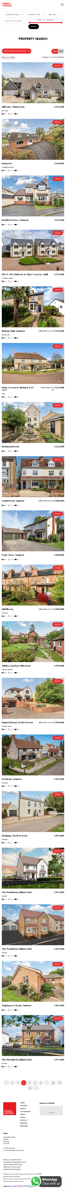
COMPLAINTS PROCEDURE (12, 1169)
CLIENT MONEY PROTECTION (12, 1165)
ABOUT (22, 1114)
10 (53, 1083)
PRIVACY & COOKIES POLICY (12, 1160)
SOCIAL (22, 1117)
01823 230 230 (9, 1148)
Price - (46, 20)
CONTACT (23, 1120)
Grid (55, 51)
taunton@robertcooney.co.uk (13, 1150)
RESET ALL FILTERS (8, 57)
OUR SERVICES (25, 1111)
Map (60, 51)
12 (30, 1088)
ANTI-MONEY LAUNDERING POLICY (14, 1162)
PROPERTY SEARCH (24, 1107)
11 (59, 1083)
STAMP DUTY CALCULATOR (12, 1167)
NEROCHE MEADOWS (24, 1124)
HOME (22, 1103)
